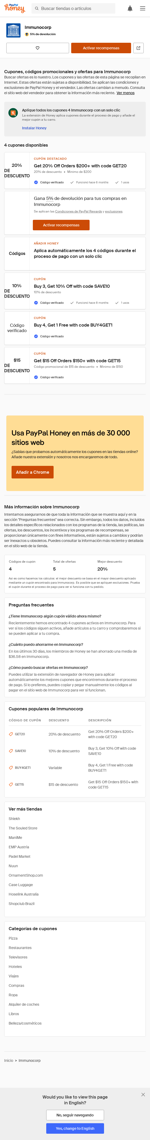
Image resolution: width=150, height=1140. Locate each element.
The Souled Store (23, 828)
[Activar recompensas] (101, 48)
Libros (14, 1013)
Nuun (13, 866)
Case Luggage (21, 884)
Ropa (13, 995)
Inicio (8, 1060)
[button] (142, 8)
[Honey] (14, 8)
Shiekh (14, 818)
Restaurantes (20, 947)
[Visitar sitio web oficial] (138, 48)
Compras (16, 985)
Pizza (13, 938)
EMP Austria (19, 847)
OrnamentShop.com (26, 875)
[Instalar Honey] (34, 128)
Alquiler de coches (24, 1004)
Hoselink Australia (24, 894)
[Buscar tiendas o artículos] (73, 8)
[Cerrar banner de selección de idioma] (143, 1094)
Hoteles (15, 966)
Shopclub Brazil (21, 903)
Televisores (18, 957)
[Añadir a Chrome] (33, 472)
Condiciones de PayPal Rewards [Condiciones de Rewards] (78, 211)
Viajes (14, 976)
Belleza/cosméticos (25, 1023)
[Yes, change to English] (75, 1128)
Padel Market (19, 856)
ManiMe (15, 837)
